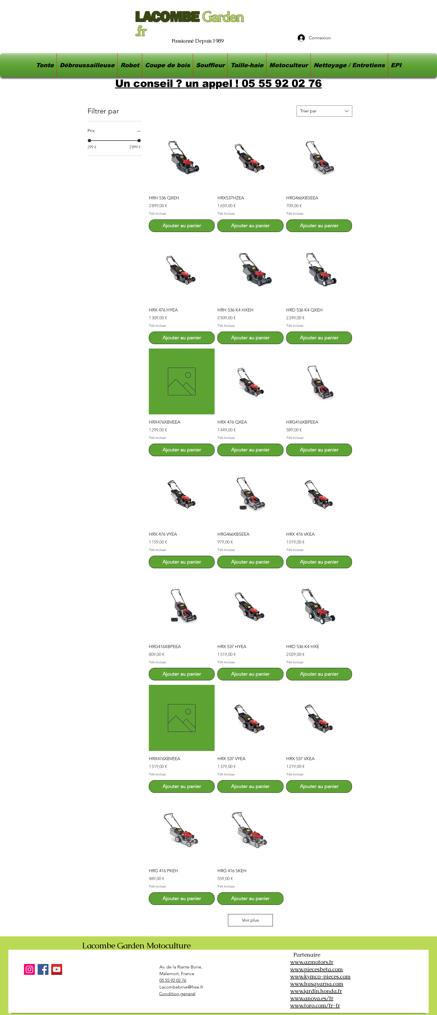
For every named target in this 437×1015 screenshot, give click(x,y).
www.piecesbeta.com (316, 969)
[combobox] (324, 111)
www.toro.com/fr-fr (315, 1005)
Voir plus (250, 920)
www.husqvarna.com (316, 983)
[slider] (89, 140)
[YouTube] (56, 969)
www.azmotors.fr (311, 962)
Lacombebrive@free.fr (181, 987)
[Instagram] (29, 969)
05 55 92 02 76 (172, 980)
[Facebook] (43, 969)
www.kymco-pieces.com (320, 976)
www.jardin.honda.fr (316, 991)
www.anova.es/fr (311, 998)
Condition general (177, 993)
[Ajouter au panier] (182, 225)
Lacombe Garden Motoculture (136, 945)
